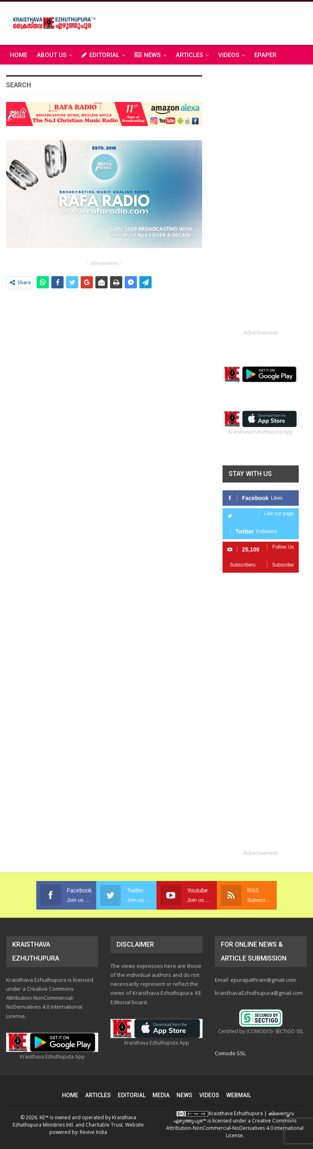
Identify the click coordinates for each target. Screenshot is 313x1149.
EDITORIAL (100, 55)
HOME (70, 1095)
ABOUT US (51, 55)
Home (18, 55)
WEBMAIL (238, 1095)
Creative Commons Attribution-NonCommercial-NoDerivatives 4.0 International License (235, 1128)
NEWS (147, 55)
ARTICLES (189, 55)
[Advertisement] (211, 22)
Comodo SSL (230, 1053)
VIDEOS (228, 55)
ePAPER (265, 55)
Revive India (93, 1132)
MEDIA (161, 1095)
